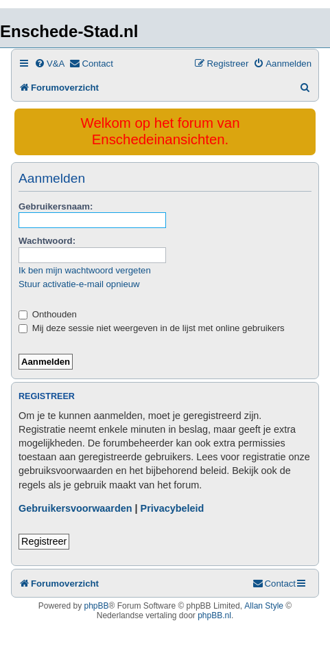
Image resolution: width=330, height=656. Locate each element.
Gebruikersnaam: (56, 206)
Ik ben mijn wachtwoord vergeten (85, 270)
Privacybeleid (172, 508)
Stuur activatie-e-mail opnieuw (79, 284)
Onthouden (48, 314)
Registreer (44, 541)
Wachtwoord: (47, 241)
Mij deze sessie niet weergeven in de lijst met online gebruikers (152, 328)
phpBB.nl (214, 615)
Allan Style (263, 606)
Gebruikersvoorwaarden (75, 508)
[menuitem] (49, 63)
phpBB (96, 606)
